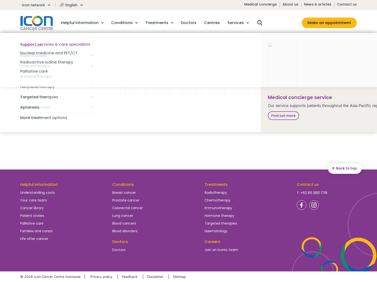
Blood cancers (124, 223)
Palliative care (32, 223)
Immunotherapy (218, 208)
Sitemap (179, 277)
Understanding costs (37, 192)
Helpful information (39, 184)
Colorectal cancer (127, 208)
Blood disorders (125, 231)
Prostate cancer (125, 200)
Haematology (216, 231)
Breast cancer (124, 192)
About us (290, 4)
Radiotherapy (216, 192)
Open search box (259, 22)
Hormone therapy (219, 215)
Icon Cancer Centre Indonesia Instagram (314, 205)
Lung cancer (122, 215)
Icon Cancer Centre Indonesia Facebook (301, 205)
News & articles (317, 4)
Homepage (36, 23)
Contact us (347, 4)
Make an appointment (329, 22)
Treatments (216, 184)
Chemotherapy (218, 200)
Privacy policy (101, 277)
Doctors (119, 249)
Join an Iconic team (221, 249)
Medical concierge (260, 4)
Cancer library (32, 208)
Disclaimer (155, 277)
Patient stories (32, 215)
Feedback (130, 277)
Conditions (123, 184)
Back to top (343, 168)
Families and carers (36, 231)
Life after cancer (34, 238)
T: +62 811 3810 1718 (312, 192)
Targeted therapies (221, 223)
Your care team (33, 200)
